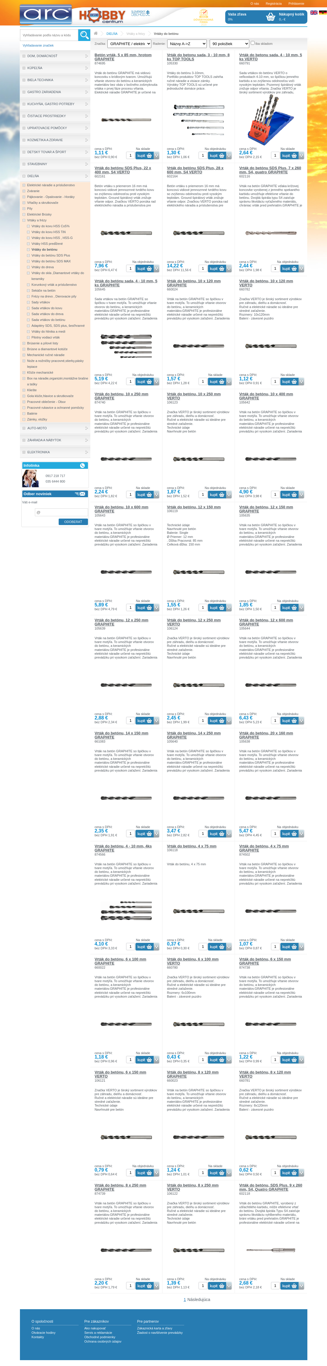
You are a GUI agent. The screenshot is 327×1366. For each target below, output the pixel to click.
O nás (254, 3)
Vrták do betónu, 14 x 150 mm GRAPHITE (121, 735)
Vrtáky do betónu (166, 33)
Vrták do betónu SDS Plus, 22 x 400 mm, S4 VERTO (123, 170)
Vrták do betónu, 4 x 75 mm (191, 846)
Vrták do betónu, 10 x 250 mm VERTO (194, 396)
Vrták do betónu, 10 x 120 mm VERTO (266, 283)
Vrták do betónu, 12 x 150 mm (194, 507)
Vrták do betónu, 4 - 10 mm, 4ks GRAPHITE (123, 848)
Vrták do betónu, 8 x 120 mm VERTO (265, 1074)
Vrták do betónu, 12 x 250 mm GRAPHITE (121, 622)
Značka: (100, 43)
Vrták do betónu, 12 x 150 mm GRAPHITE (266, 509)
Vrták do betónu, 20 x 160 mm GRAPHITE (266, 735)
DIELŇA (111, 33)
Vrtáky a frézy (135, 33)
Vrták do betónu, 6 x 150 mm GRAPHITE (265, 961)
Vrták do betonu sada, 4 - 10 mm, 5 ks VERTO (270, 57)
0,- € (291, 16)
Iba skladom (264, 43)
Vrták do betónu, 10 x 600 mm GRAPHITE (121, 509)
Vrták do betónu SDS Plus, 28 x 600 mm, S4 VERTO (195, 170)
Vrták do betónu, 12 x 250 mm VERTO (194, 622)
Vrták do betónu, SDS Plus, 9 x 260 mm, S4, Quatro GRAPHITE (270, 1187)
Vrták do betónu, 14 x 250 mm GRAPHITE (194, 735)
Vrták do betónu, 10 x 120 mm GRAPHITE (194, 283)
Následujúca (198, 1299)
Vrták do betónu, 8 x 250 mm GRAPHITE (120, 1187)
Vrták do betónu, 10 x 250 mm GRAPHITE (121, 396)
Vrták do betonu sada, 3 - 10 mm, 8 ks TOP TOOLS (198, 57)
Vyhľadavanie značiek (38, 45)
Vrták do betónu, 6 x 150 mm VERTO (120, 1074)
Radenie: (159, 43)
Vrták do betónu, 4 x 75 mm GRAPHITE (264, 848)
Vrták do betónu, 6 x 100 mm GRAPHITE (120, 961)
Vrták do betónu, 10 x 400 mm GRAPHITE (266, 396)
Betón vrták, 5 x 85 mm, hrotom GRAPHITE (123, 57)
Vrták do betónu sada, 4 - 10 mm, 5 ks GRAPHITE (126, 283)
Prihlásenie (296, 3)
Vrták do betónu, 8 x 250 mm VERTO (192, 1187)
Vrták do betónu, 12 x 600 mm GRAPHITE (266, 622)
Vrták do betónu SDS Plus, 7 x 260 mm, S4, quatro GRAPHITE (270, 170)
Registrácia (274, 3)
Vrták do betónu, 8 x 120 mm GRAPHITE (192, 1074)
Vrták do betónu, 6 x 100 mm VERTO (192, 961)
